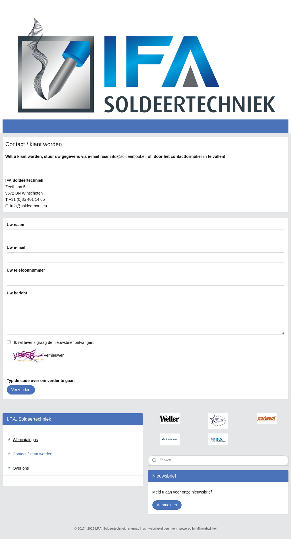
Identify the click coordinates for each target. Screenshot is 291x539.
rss (144, 528)
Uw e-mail (16, 247)
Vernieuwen (54, 355)
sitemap (133, 528)
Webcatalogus (25, 439)
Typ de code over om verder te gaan (41, 380)
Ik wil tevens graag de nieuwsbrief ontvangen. (54, 342)
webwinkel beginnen (162, 528)
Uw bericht (17, 293)
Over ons (21, 468)
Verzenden (20, 390)
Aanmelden (167, 505)
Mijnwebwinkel (206, 528)
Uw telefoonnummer (26, 270)
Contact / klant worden (32, 454)
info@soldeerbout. (26, 206)
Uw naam (15, 225)
